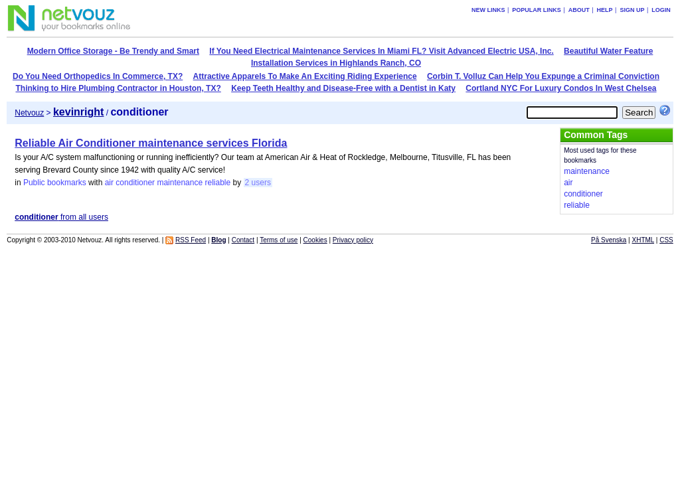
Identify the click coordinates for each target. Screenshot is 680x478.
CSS (666, 240)
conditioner (135, 182)
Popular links (536, 10)
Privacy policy (353, 240)
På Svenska (608, 240)
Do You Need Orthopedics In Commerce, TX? (98, 76)
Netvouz (29, 113)
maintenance (180, 182)
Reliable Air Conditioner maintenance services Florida (151, 143)
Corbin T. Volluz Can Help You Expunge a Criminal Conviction (543, 76)
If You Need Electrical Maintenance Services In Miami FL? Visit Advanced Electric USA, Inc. (381, 51)
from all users (61, 217)
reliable (217, 182)
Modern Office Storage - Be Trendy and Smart (113, 51)
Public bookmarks (54, 182)
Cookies (315, 240)
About (579, 10)
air (109, 182)
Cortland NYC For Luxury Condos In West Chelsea (561, 88)
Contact (243, 240)
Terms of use (279, 240)
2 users (258, 182)
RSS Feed (190, 240)
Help (605, 10)
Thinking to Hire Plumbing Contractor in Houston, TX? (117, 88)
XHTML (643, 240)
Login (661, 10)
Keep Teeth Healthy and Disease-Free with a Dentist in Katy (343, 88)
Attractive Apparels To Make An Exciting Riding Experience (305, 76)
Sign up (632, 10)
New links (488, 10)
